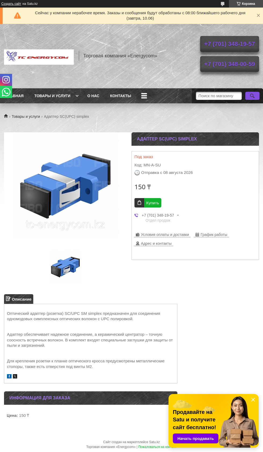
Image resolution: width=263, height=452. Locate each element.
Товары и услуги (52, 96)
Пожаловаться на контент (157, 447)
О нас (93, 96)
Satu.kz (154, 442)
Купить (152, 203)
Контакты (120, 96)
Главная (14, 96)
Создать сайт (11, 4)
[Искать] (252, 96)
